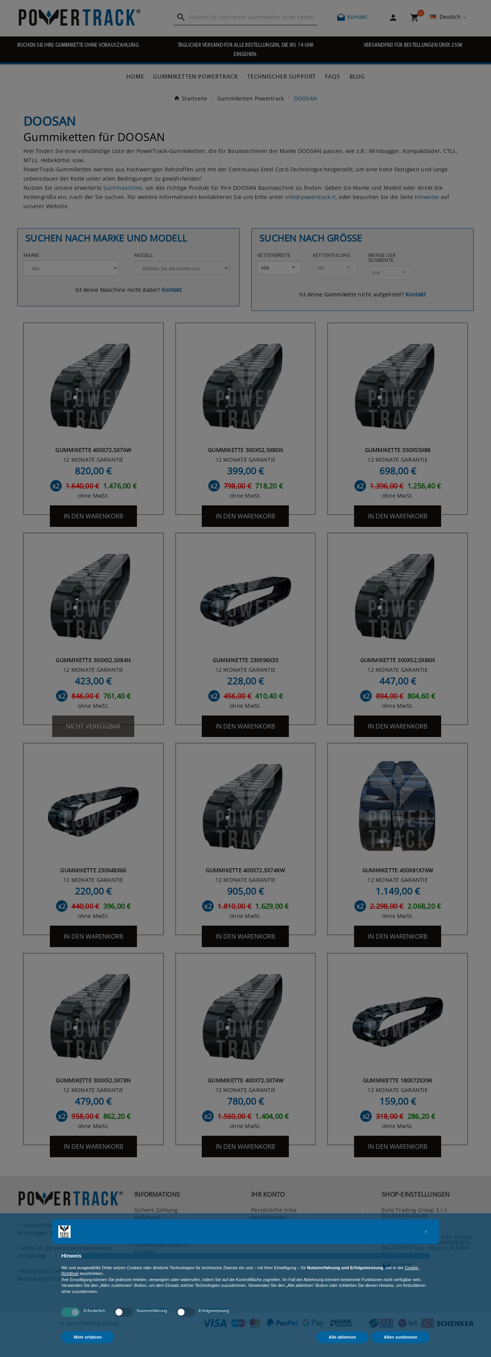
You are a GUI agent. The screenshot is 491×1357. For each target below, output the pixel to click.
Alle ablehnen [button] (342, 1337)
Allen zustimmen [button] (400, 1337)
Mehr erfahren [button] (88, 1337)
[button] (426, 1231)
